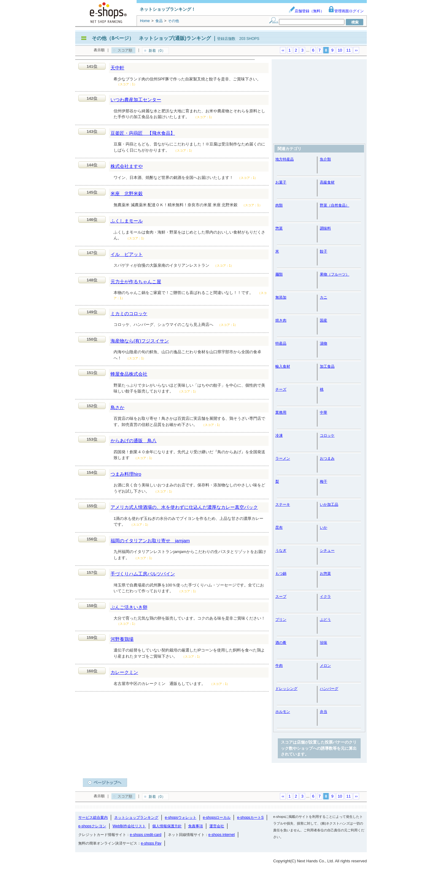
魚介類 (325, 159)
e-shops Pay (151, 843)
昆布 (279, 527)
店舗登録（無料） (306, 11)
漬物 (323, 343)
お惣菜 (325, 573)
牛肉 (279, 665)
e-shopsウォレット (180, 817)
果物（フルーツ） (334, 274)
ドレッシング (286, 688)
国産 (323, 320)
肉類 (279, 205)
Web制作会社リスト (129, 826)
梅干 (323, 481)
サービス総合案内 (93, 817)
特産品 (280, 343)
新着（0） (157, 50)
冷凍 (279, 435)
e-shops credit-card (145, 835)
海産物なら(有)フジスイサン (139, 340)
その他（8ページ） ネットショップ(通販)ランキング (151, 38)
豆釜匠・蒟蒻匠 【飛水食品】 (142, 133)
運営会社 (216, 826)
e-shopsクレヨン (92, 826)
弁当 (323, 712)
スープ (280, 596)
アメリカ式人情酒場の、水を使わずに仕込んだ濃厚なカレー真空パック (184, 507)
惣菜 (279, 228)
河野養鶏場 (122, 639)
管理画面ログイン (346, 11)
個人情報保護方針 (167, 826)
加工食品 (327, 366)
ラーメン (282, 458)
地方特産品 (284, 159)
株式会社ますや (126, 166)
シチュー (327, 550)
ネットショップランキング (136, 817)
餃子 (323, 251)
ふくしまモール (126, 220)
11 (348, 50)
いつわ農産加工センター (135, 99)
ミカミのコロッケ (128, 313)
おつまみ (327, 458)
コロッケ (327, 435)
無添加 (280, 297)
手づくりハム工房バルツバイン (142, 573)
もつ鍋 (280, 573)
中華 (323, 412)
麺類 (279, 274)
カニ (323, 297)
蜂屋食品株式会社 (128, 374)
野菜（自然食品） (334, 205)
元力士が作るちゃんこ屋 (135, 281)
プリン (280, 619)
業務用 (280, 412)
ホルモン (282, 712)
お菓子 (280, 182)
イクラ (325, 596)
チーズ (280, 389)
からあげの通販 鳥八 (133, 440)
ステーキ (282, 504)
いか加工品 (329, 504)
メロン (325, 665)
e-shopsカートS (250, 817)
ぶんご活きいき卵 (128, 607)
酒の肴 (280, 642)
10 (340, 50)
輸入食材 (282, 366)
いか (323, 527)
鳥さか (117, 407)
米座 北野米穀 (126, 193)
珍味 (323, 642)
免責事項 (195, 826)
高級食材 (327, 182)
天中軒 (117, 67)
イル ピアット (126, 254)
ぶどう (325, 619)
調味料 (325, 228)
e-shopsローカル (217, 817)
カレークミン (124, 672)
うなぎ (280, 550)
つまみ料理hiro (125, 474)
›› (356, 50)
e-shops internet (221, 835)
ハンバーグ (329, 688)
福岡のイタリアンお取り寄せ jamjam (150, 540)
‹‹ (282, 50)
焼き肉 (280, 320)
